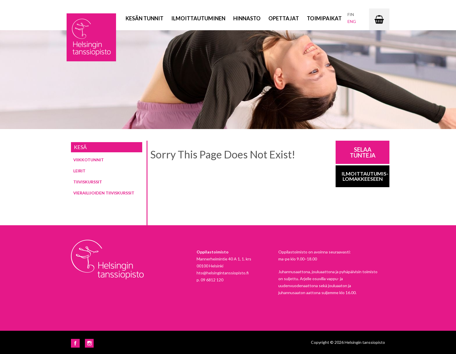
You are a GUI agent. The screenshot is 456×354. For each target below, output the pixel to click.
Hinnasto (247, 18)
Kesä (80, 147)
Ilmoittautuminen (198, 18)
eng (352, 21)
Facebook (75, 343)
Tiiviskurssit (87, 181)
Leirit (79, 170)
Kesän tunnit (144, 18)
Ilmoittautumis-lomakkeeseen (365, 176)
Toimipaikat (324, 18)
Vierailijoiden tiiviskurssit (103, 192)
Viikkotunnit (88, 159)
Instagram (89, 343)
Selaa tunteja (362, 152)
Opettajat (283, 18)
